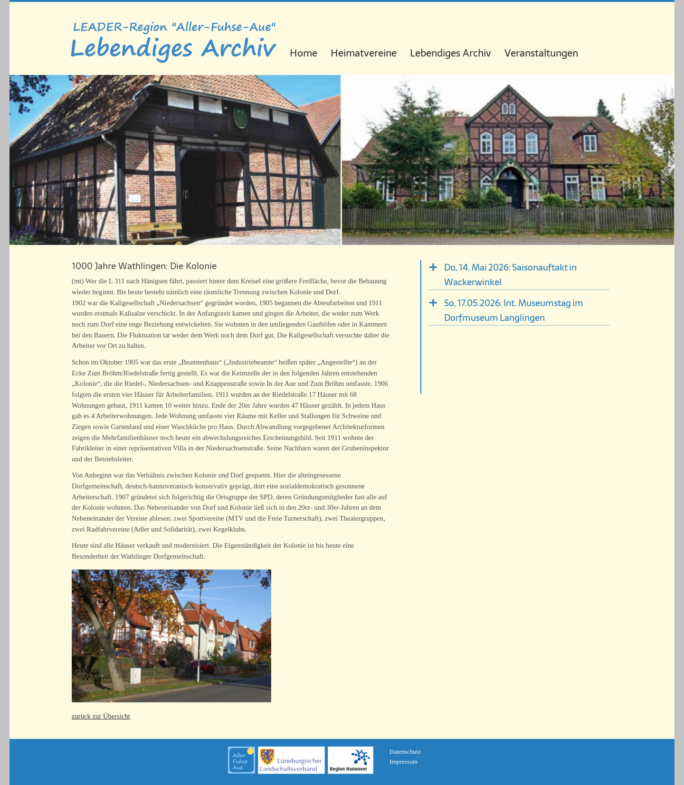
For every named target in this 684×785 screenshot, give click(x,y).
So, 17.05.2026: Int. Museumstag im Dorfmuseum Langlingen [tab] (513, 310)
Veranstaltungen (541, 53)
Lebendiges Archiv (450, 53)
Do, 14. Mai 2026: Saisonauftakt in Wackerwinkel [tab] (510, 275)
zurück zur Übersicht (101, 716)
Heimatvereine (364, 53)
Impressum (404, 761)
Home (303, 53)
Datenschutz (405, 751)
